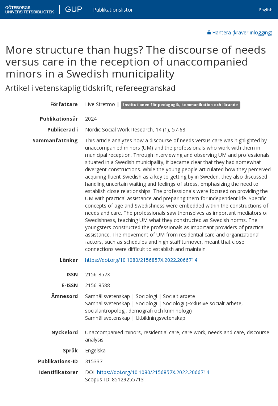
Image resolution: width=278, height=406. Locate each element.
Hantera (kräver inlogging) (240, 32)
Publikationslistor (113, 9)
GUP (73, 9)
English (266, 9)
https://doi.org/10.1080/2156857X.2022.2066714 (141, 259)
